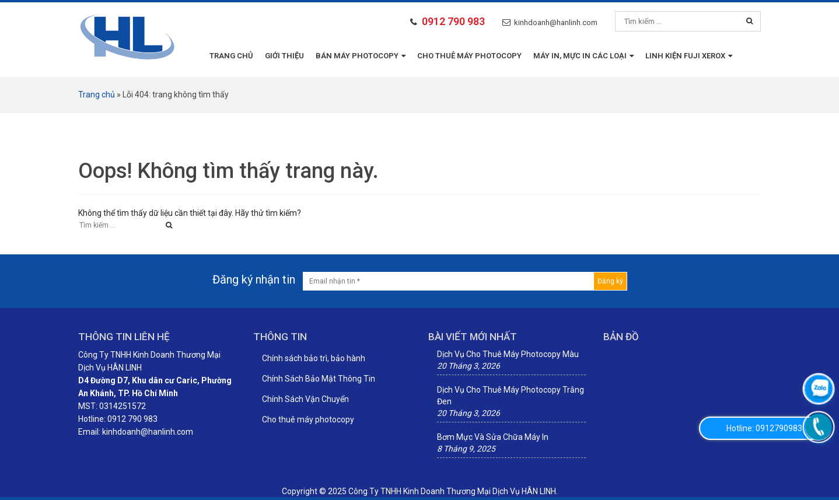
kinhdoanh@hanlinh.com (555, 22)
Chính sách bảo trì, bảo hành (313, 358)
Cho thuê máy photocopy (469, 55)
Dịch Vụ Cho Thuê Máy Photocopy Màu (508, 354)
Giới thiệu (284, 55)
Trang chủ (231, 55)
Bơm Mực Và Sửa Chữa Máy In (492, 437)
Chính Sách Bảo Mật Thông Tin (318, 378)
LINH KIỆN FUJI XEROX (688, 55)
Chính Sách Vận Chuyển (305, 399)
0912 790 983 (453, 21)
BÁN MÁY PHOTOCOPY (360, 55)
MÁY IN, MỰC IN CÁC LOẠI (583, 55)
